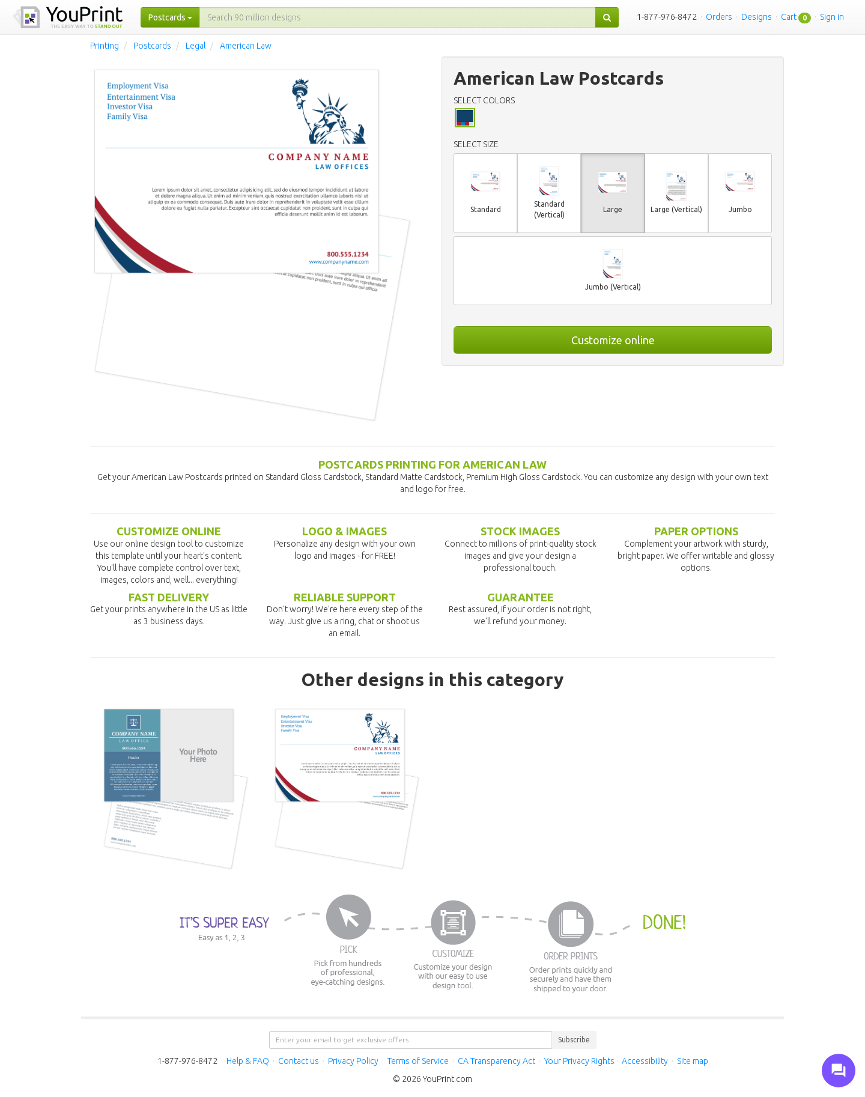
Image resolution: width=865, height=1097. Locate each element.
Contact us (298, 1061)
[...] (397, 17)
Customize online (613, 340)
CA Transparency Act (496, 1061)
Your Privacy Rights (579, 1061)
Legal (195, 45)
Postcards (152, 45)
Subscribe (574, 1040)
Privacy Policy (353, 1061)
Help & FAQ (247, 1061)
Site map (692, 1061)
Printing (104, 45)
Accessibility (645, 1061)
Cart (789, 17)
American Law (246, 45)
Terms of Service (418, 1061)
